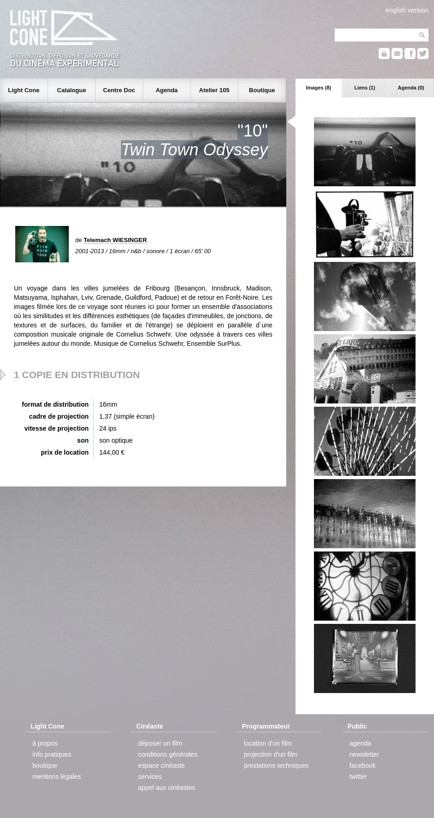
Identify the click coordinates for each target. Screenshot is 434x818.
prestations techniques (276, 765)
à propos (44, 743)
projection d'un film (270, 754)
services (150, 776)
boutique (44, 765)
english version (407, 10)
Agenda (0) (411, 87)
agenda (360, 743)
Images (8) (318, 87)
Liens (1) (364, 87)
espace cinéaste (161, 765)
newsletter (364, 754)
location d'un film (268, 743)
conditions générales (167, 754)
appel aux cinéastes (166, 787)
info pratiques (51, 754)
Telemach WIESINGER (115, 240)
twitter (358, 776)
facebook (363, 765)
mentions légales (56, 776)
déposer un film (160, 743)
